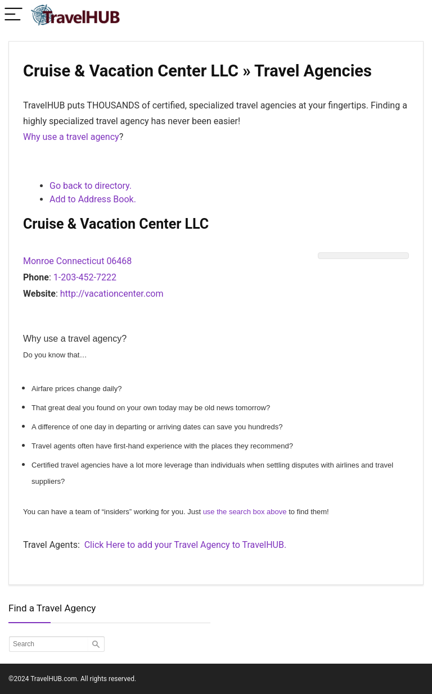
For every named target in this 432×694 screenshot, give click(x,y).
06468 (119, 261)
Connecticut (80, 261)
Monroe (38, 261)
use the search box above (245, 511)
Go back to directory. (91, 185)
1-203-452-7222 (84, 277)
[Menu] (13, 15)
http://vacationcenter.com (112, 293)
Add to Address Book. (93, 199)
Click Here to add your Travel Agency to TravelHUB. (185, 544)
